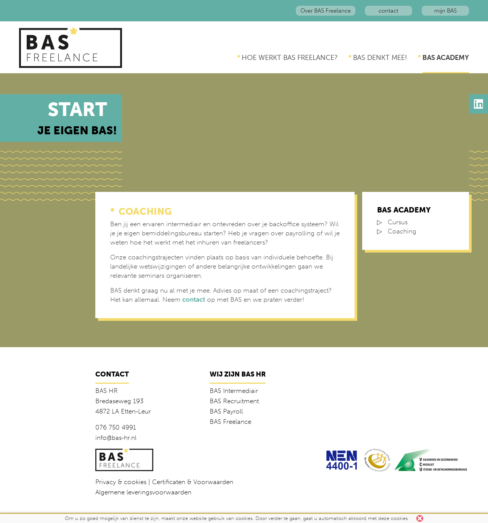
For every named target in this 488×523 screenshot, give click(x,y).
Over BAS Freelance (325, 10)
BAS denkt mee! (380, 57)
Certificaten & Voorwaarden (192, 482)
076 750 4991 (115, 427)
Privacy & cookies (120, 482)
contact (388, 10)
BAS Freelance (230, 421)
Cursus (398, 222)
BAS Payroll (226, 411)
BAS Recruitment (234, 401)
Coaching (402, 231)
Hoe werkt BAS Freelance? (290, 57)
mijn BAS (445, 10)
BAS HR (106, 390)
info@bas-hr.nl (115, 437)
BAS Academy (445, 57)
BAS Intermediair (234, 390)
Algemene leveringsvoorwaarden (143, 492)
